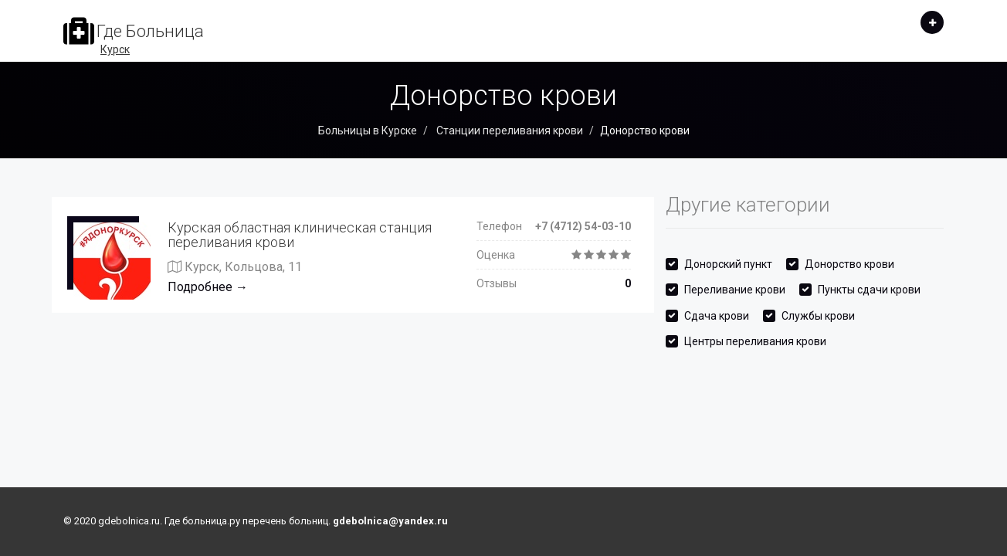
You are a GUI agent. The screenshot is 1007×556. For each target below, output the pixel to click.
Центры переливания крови (755, 341)
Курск (115, 49)
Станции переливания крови (508, 130)
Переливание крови (734, 289)
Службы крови (818, 316)
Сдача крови (716, 316)
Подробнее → (208, 287)
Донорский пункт (728, 264)
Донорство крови (849, 264)
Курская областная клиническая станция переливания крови (300, 235)
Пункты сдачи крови (869, 289)
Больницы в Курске (367, 130)
